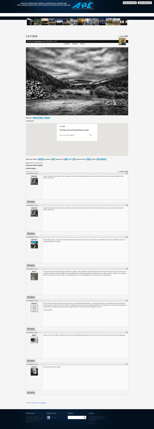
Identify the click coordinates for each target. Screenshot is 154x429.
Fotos (76, 15)
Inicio (68, 15)
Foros (103, 15)
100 (74, 159)
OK (91, 135)
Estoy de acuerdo (130, 3)
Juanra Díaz (37, 41)
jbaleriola (34, 240)
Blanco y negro (38, 118)
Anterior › (82, 44)
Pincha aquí (29, 416)
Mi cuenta (123, 15)
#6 (126, 332)
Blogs (95, 15)
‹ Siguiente (67, 44)
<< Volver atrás (123, 36)
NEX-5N (41, 159)
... (30, 25)
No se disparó (101, 159)
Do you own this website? (67, 135)
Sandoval (34, 176)
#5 (126, 300)
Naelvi (34, 271)
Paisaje (47, 118)
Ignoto (34, 335)
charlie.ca (34, 303)
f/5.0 (53, 159)
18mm (89, 159)
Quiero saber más (145, 3)
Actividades (86, 15)
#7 (126, 364)
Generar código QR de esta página (36, 403)
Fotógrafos (112, 15)
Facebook (53, 417)
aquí (94, 423)
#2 (126, 205)
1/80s (66, 159)
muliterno (34, 367)
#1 (126, 173)
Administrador (92, 420)
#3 (126, 237)
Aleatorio (74, 44)
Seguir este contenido (32, 171)
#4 (126, 269)
